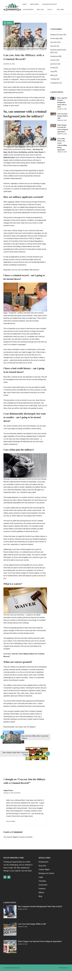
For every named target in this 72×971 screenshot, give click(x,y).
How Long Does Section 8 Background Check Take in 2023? (62, 102)
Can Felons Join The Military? (25, 727)
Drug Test (40, 9)
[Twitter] (8, 877)
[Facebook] (4, 877)
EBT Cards (60, 9)
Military (9, 23)
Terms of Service (64, 967)
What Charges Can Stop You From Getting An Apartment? (40, 941)
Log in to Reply (10, 821)
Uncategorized (54, 83)
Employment (34, 4)
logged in (16, 837)
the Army (36, 149)
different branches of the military (27, 97)
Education (53, 46)
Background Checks (49, 4)
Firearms (53, 60)
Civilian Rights (28, 9)
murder (40, 526)
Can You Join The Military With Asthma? (25, 270)
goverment (53, 64)
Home (24, 4)
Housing (53, 67)
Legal (51, 9)
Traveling (53, 79)
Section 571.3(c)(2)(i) (10, 241)
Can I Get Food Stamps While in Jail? (62, 116)
